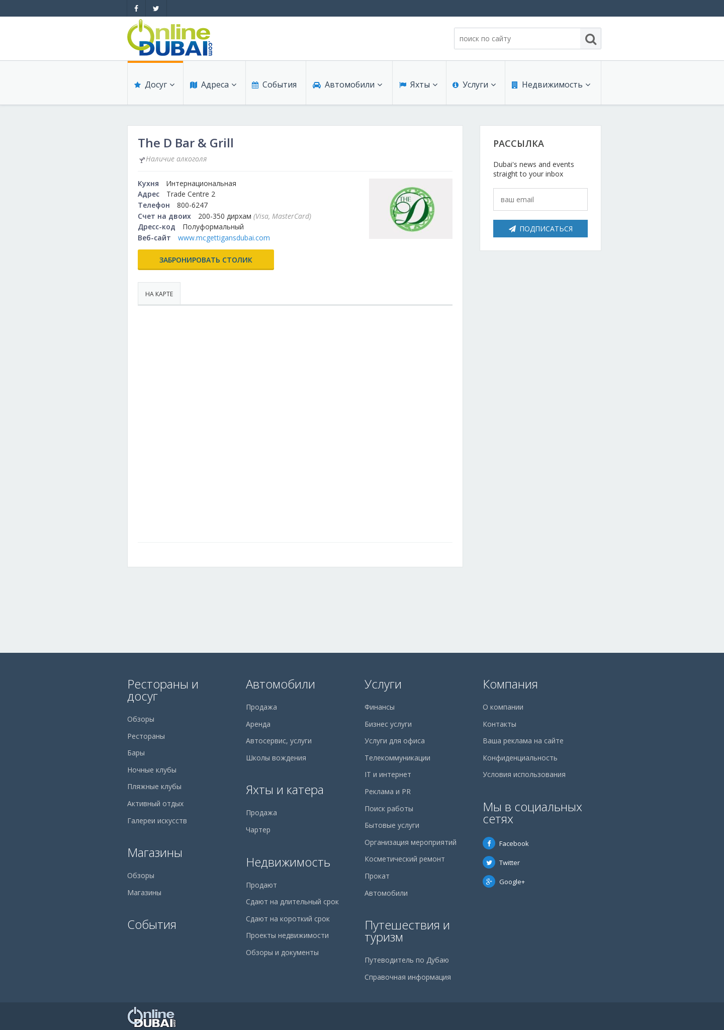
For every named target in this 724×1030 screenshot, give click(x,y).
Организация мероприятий (411, 842)
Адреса (213, 86)
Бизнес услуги (388, 724)
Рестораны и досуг (163, 689)
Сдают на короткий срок (288, 918)
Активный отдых (155, 803)
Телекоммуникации (397, 757)
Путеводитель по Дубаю (407, 960)
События (273, 86)
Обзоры (140, 719)
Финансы (380, 707)
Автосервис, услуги (279, 740)
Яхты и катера (285, 789)
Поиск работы (389, 808)
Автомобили (347, 86)
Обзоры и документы (282, 952)
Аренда (258, 724)
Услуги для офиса (395, 740)
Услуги (474, 86)
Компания (510, 683)
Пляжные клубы (154, 786)
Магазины (155, 852)
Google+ (504, 881)
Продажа (261, 707)
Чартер (258, 829)
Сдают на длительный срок (292, 901)
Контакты (499, 724)
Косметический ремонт (405, 859)
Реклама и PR (388, 791)
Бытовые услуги (392, 825)
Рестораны (146, 736)
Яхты (418, 86)
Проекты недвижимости (287, 935)
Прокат (377, 876)
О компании (503, 707)
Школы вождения (276, 757)
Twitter (501, 862)
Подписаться (541, 228)
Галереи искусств (157, 820)
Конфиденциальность (520, 757)
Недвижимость (550, 86)
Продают (261, 885)
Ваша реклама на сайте (523, 740)
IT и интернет (388, 774)
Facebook (506, 843)
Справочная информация (408, 977)
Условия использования (524, 774)
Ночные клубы (151, 770)
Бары (136, 752)
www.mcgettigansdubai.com (224, 237)
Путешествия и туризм (407, 930)
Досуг (154, 86)
